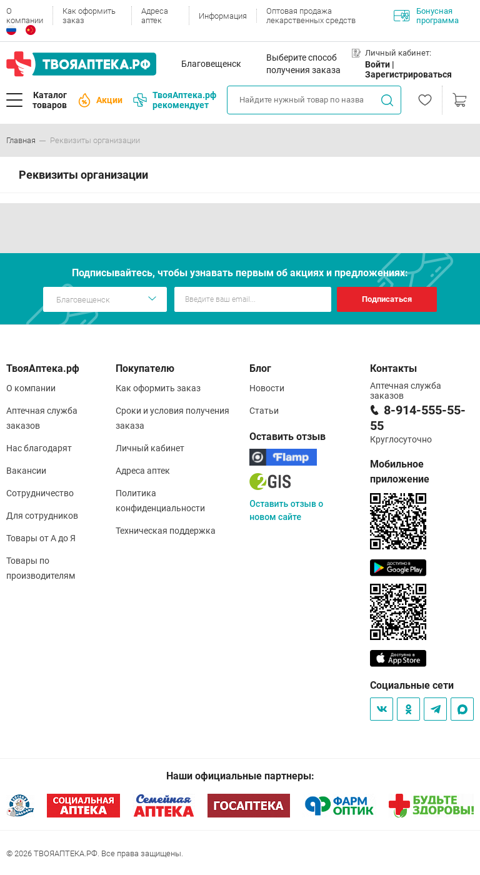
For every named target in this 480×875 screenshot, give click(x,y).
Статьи (264, 411)
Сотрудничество (40, 493)
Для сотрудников (42, 516)
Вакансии (26, 471)
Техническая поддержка (166, 531)
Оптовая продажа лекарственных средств (311, 15)
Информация (223, 16)
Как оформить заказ (89, 15)
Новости (266, 388)
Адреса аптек (154, 15)
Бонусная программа (426, 15)
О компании (24, 15)
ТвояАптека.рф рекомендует (174, 100)
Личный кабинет (150, 448)
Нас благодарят (39, 448)
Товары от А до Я (41, 538)
